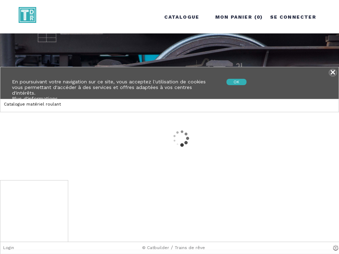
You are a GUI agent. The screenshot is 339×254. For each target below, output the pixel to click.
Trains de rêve (190, 247)
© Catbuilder (155, 247)
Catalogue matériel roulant (32, 104)
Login (8, 247)
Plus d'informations (35, 98)
